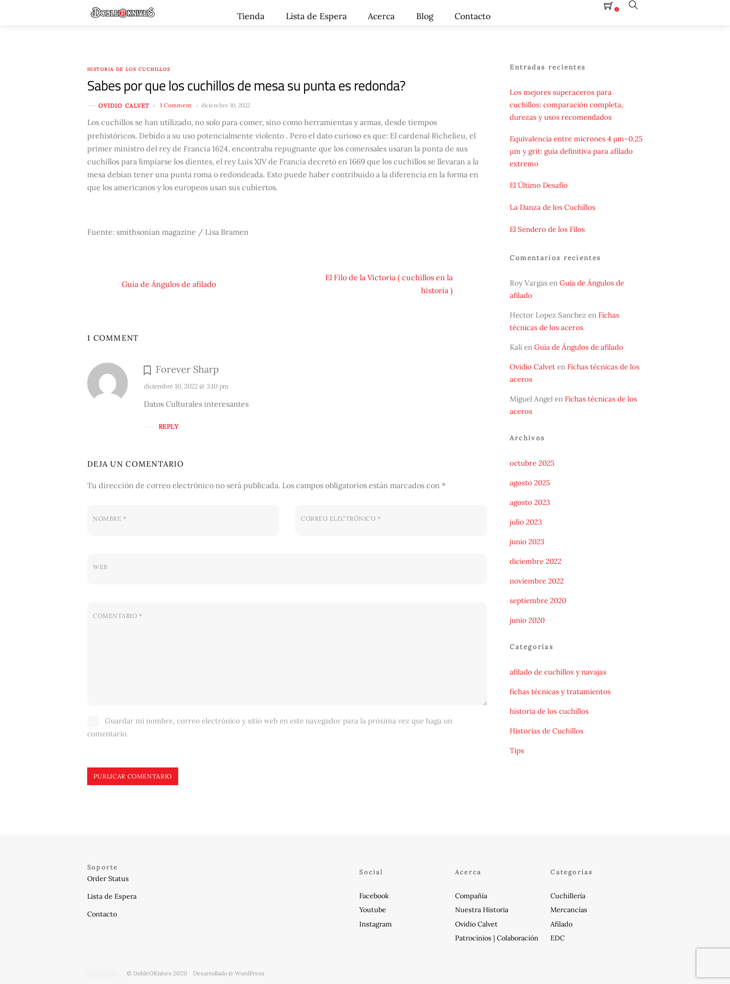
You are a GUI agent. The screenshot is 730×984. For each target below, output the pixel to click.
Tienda (250, 16)
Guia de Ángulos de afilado (151, 284)
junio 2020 (527, 620)
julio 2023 (526, 521)
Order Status (108, 878)
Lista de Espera (316, 16)
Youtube (372, 909)
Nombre (109, 519)
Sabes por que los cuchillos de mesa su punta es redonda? (246, 85)
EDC (557, 938)
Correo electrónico (341, 519)
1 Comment (176, 105)
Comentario (117, 616)
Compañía (471, 896)
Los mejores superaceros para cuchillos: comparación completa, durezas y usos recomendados (566, 105)
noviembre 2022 (537, 580)
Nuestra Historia (481, 909)
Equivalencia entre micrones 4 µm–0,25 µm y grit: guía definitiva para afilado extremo (576, 151)
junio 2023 (527, 541)
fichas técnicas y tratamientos (560, 691)
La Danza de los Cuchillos (552, 207)
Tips (517, 750)
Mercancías (568, 909)
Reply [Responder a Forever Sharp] (168, 427)
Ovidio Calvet (123, 105)
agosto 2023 (530, 502)
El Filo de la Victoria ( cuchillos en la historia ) (406, 284)
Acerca (381, 16)
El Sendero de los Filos (547, 229)
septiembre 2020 (538, 600)
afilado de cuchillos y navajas (558, 671)
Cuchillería (567, 896)
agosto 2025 (530, 482)
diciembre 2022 (535, 561)
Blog (424, 16)
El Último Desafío (539, 185)
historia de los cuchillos (129, 69)
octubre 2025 (532, 463)
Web (100, 567)
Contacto (472, 16)
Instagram (375, 924)
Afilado (561, 924)
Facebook (374, 896)
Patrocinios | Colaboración (496, 938)
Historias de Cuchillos (546, 730)
